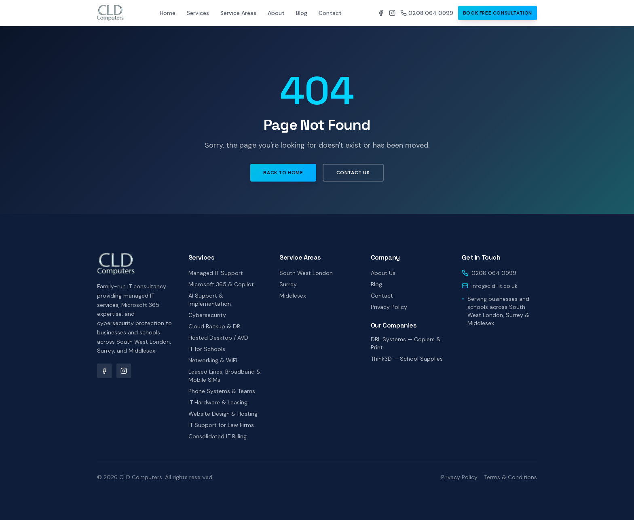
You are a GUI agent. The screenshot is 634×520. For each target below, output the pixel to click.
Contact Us (353, 172)
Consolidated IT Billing (217, 436)
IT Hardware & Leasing (217, 402)
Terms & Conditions (510, 477)
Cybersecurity (207, 315)
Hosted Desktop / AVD (218, 337)
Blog (301, 13)
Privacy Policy (389, 307)
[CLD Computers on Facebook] (381, 13)
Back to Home (283, 172)
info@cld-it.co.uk (494, 286)
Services (198, 13)
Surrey (288, 284)
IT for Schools (206, 349)
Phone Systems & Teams (221, 391)
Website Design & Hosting (223, 413)
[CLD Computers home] (110, 13)
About (276, 13)
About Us (383, 273)
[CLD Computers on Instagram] (392, 13)
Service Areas (238, 13)
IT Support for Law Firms (221, 425)
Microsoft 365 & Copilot (221, 284)
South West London (306, 273)
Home (167, 13)
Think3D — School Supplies (407, 358)
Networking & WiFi (212, 360)
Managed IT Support (215, 273)
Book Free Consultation (497, 13)
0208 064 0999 (426, 13)
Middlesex (292, 295)
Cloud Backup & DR (214, 326)
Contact (330, 13)
